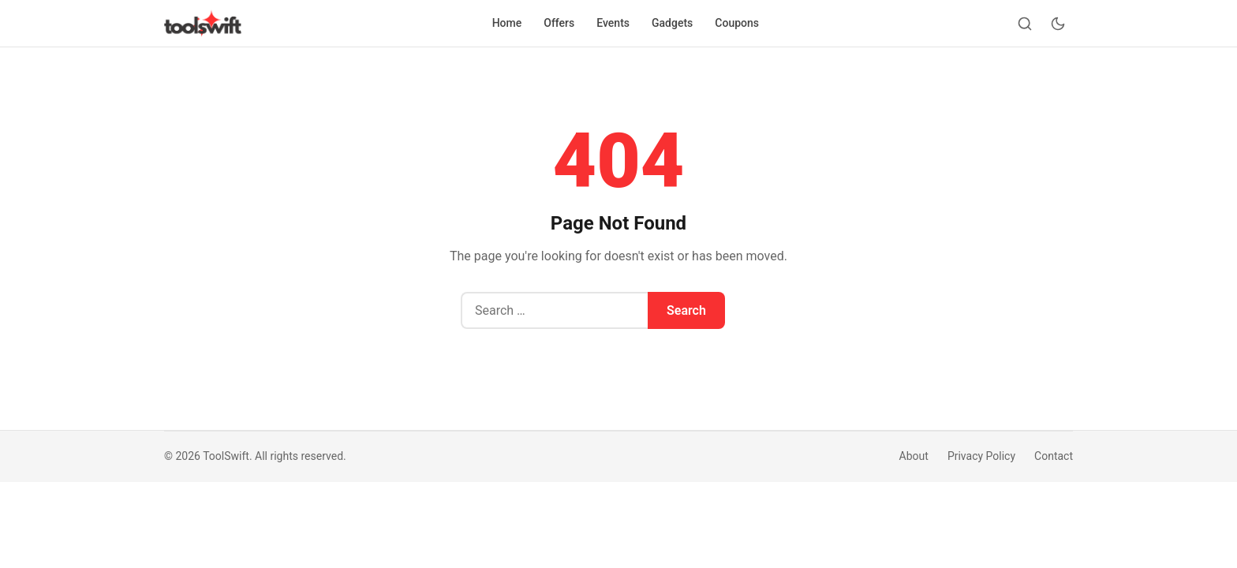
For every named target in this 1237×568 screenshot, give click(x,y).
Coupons (737, 23)
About (914, 456)
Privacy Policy (981, 456)
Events (613, 23)
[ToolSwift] (202, 23)
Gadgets (672, 23)
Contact (1053, 456)
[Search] (1025, 24)
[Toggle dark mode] (1058, 24)
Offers (559, 23)
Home (507, 23)
